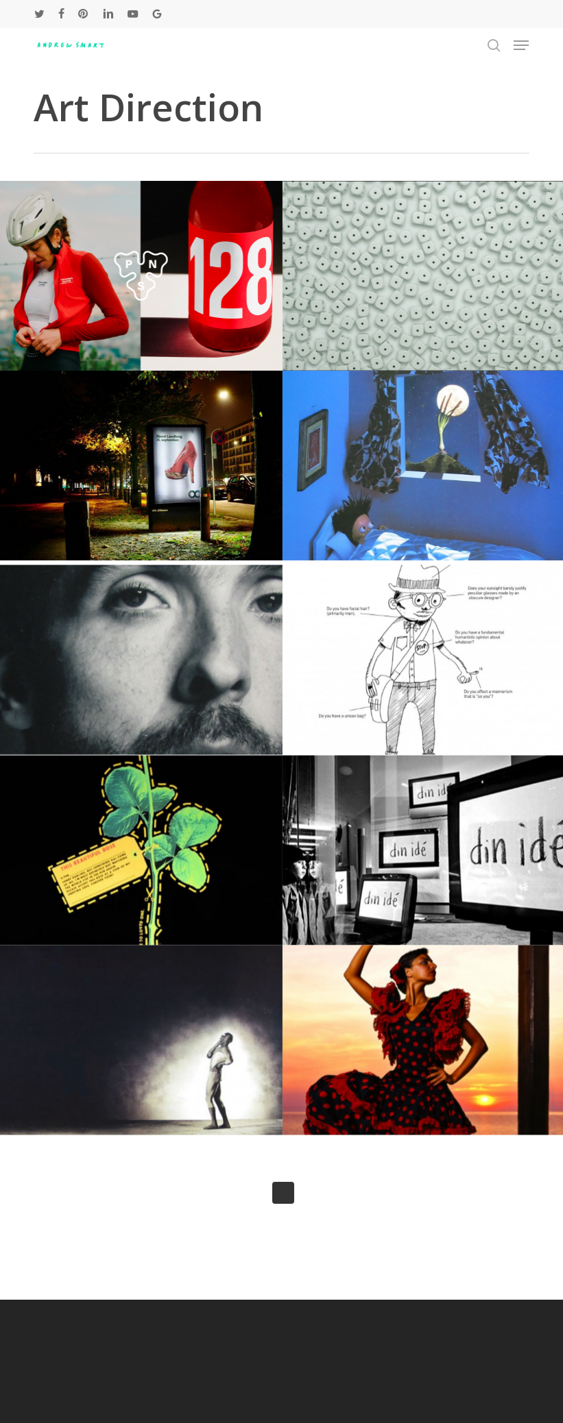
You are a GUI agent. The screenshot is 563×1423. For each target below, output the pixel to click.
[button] (521, 45)
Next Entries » (283, 1193)
